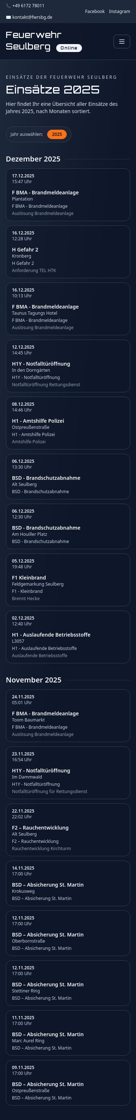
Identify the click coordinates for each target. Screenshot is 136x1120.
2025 (57, 134)
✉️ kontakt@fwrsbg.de (29, 17)
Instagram (119, 11)
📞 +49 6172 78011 (25, 6)
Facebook (95, 11)
